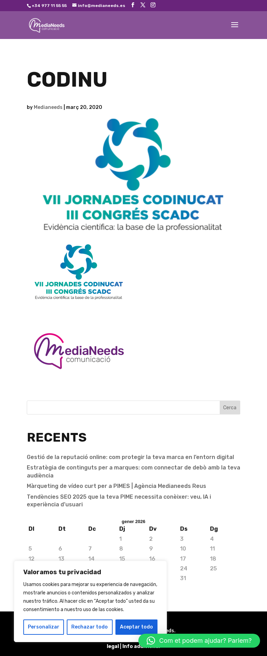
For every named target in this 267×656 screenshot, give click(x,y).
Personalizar (43, 627)
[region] (90, 601)
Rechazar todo (89, 627)
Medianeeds (48, 107)
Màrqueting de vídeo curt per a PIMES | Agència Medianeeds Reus (116, 486)
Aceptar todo (136, 627)
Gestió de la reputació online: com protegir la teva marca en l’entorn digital (130, 457)
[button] (199, 641)
